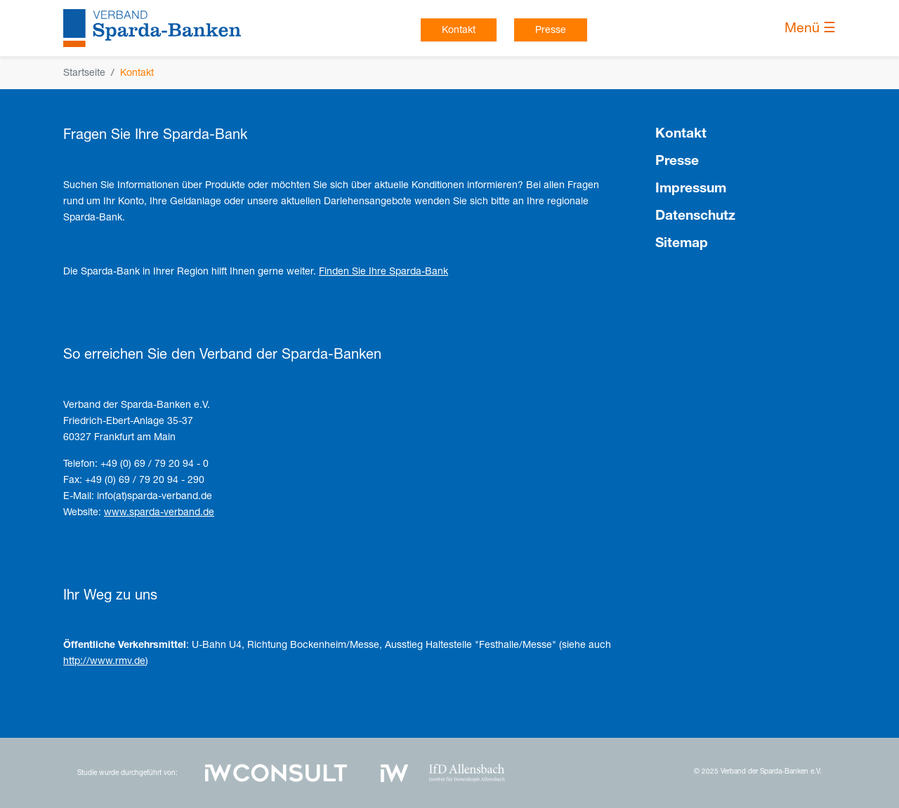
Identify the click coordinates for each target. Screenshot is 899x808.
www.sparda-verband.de (159, 511)
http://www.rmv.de (104, 660)
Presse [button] (550, 29)
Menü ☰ (810, 28)
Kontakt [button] (458, 29)
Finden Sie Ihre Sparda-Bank (383, 271)
